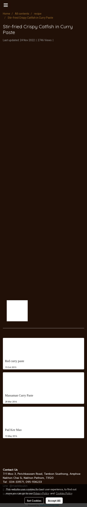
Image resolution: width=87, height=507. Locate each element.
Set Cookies (34, 500)
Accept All (54, 500)
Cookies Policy (64, 493)
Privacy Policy (41, 493)
